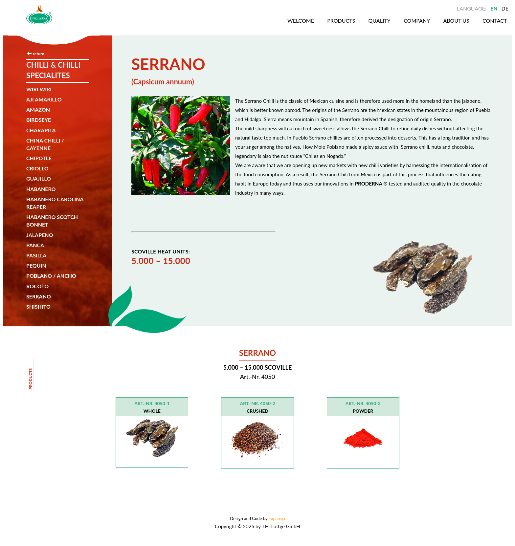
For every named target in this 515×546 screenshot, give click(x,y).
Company (395, 26)
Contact (475, 26)
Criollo (37, 168)
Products (317, 26)
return (38, 53)
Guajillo (38, 178)
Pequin (36, 265)
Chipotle (39, 158)
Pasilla (36, 255)
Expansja (277, 518)
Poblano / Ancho (51, 276)
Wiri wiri (39, 89)
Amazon (38, 109)
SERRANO (38, 296)
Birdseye (38, 120)
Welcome (275, 26)
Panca (35, 245)
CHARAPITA (41, 130)
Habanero (41, 189)
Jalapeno (39, 235)
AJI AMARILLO (44, 99)
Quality (356, 26)
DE (505, 8)
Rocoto (37, 286)
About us (435, 26)
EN (494, 8)
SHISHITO (38, 306)
